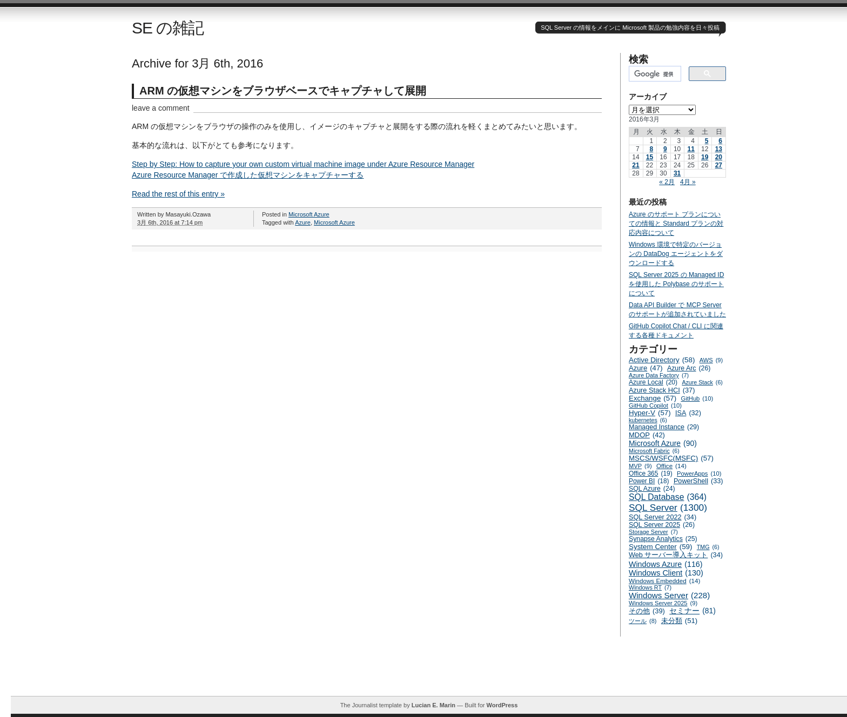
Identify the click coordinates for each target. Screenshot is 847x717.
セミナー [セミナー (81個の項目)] (692, 611)
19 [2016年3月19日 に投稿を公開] (704, 157)
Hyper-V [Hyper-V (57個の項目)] (650, 413)
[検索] (654, 74)
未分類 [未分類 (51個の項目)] (679, 621)
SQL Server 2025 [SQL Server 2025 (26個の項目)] (662, 525)
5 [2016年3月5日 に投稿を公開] (707, 141)
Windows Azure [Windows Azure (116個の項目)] (666, 564)
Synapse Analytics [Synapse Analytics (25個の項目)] (663, 539)
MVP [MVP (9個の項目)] (640, 466)
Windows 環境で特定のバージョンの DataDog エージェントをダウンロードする (676, 254)
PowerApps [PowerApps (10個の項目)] (699, 473)
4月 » (688, 182)
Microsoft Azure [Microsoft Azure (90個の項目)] (663, 443)
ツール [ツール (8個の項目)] (642, 621)
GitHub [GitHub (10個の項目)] (697, 398)
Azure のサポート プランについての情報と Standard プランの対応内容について (676, 223)
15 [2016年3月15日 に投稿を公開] (649, 157)
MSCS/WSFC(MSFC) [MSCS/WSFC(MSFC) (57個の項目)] (671, 458)
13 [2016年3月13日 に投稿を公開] (718, 149)
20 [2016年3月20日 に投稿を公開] (718, 157)
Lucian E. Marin (433, 705)
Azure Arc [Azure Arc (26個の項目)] (689, 368)
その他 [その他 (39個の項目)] (647, 611)
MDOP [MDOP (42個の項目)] (647, 435)
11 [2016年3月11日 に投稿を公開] (690, 149)
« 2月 (667, 182)
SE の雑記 (168, 28)
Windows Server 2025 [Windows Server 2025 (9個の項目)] (663, 603)
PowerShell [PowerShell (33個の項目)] (698, 481)
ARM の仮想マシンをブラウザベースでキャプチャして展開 (282, 91)
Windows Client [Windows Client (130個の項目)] (666, 573)
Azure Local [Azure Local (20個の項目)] (653, 382)
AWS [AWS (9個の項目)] (711, 360)
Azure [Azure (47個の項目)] (646, 368)
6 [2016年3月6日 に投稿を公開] (720, 141)
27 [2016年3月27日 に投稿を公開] (718, 165)
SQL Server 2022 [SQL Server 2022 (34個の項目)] (662, 517)
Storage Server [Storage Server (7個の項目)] (653, 532)
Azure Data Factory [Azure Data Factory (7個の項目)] (659, 375)
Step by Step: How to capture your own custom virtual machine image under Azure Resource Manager (303, 164)
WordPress (501, 705)
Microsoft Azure (309, 214)
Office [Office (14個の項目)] (671, 465)
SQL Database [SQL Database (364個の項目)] (668, 497)
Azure (303, 222)
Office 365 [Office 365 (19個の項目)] (651, 473)
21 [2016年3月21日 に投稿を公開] (635, 165)
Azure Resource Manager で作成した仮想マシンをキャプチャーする (248, 175)
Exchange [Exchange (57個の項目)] (652, 398)
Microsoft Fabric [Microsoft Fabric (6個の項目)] (654, 451)
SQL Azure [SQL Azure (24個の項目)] (652, 488)
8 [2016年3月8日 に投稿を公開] (651, 149)
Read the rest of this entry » (178, 194)
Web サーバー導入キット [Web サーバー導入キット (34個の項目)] (676, 555)
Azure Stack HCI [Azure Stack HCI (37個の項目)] (662, 390)
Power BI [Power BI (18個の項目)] (649, 481)
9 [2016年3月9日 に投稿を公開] (665, 149)
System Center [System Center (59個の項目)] (661, 547)
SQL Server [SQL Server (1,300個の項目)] (668, 507)
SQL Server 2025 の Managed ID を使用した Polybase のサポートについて (676, 284)
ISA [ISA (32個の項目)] (688, 413)
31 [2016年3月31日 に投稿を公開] (677, 173)
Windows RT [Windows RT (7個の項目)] (650, 587)
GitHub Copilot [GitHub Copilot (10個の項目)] (655, 405)
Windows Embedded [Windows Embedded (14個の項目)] (664, 580)
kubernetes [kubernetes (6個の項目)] (648, 420)
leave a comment (161, 108)
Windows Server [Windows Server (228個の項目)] (669, 595)
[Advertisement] (429, 671)
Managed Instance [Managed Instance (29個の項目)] (664, 427)
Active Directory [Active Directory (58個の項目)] (662, 360)
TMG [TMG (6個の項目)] (708, 547)
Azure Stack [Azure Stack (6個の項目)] (702, 382)
